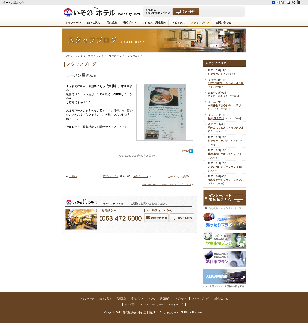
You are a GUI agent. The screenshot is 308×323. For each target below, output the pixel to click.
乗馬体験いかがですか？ (222, 153)
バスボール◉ (215, 96)
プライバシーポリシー (151, 304)
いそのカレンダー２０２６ (223, 166)
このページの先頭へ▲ (180, 176)
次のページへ (140, 176)
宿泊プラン (129, 22)
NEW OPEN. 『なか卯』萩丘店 (226, 83)
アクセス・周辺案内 (154, 22)
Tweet (185, 150)
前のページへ (110, 176)
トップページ (73, 22)
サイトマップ (176, 304)
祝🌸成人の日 (216, 118)
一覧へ (73, 176)
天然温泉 (112, 22)
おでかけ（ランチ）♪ (220, 140)
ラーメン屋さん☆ (13, 2)
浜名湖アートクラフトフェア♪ (225, 179)
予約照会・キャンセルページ (224, 208)
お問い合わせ (223, 22)
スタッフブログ (200, 22)
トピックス (178, 22)
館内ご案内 (93, 22)
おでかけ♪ (213, 73)
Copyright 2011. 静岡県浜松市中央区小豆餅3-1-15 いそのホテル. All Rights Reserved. (154, 312)
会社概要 (130, 304)
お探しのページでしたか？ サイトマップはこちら (166, 184)
